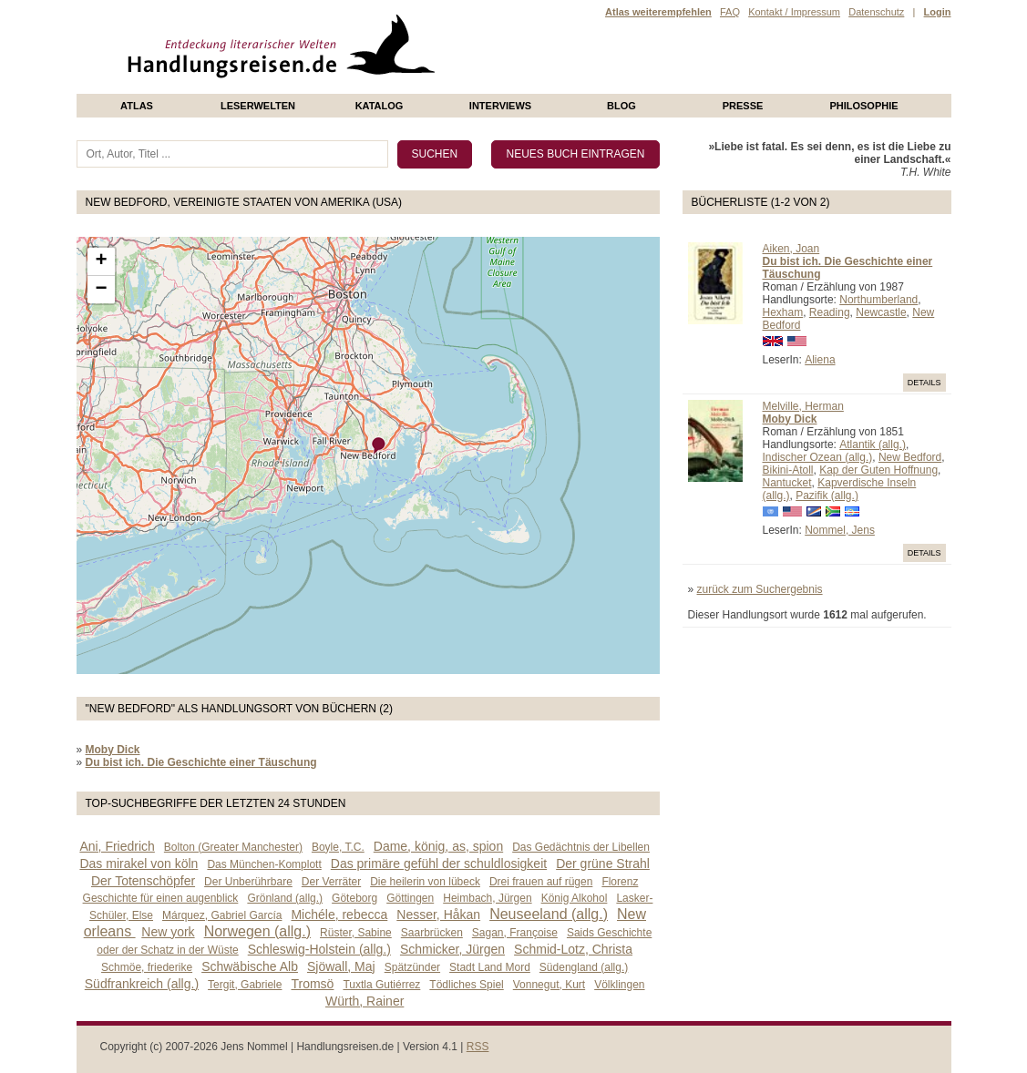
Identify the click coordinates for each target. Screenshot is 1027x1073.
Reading (829, 312)
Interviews (500, 105)
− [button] (101, 289)
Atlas (136, 105)
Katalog (379, 105)
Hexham (783, 312)
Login (937, 11)
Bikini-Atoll (788, 470)
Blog (621, 105)
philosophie (863, 105)
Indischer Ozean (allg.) (818, 457)
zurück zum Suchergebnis (760, 589)
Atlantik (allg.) (872, 444)
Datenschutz (876, 11)
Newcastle (881, 312)
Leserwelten (258, 105)
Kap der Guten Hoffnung (878, 470)
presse (743, 105)
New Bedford (909, 457)
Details (924, 382)
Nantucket (787, 482)
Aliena (820, 359)
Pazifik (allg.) (827, 495)
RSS (478, 1046)
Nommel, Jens (840, 530)
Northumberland (878, 299)
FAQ (730, 11)
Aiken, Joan (791, 248)
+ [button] (101, 261)
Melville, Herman (803, 406)
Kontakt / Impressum (794, 11)
